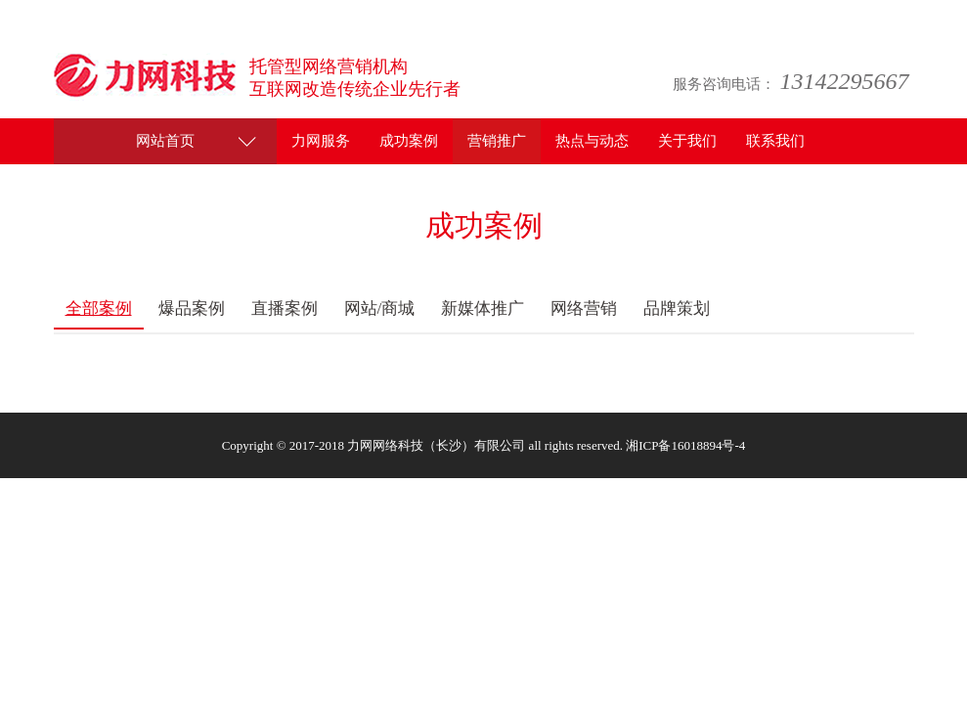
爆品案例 (191, 308)
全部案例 (99, 308)
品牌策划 (676, 308)
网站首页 (165, 141)
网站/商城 (380, 308)
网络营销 (583, 308)
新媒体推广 (482, 308)
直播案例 (284, 308)
